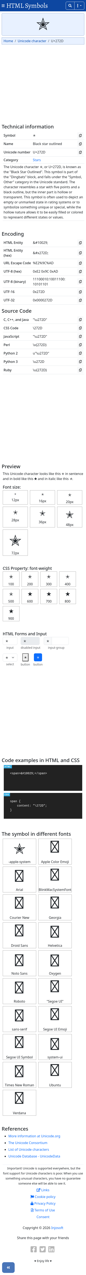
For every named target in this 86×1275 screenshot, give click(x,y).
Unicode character (32, 41)
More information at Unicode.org (34, 1136)
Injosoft (57, 1227)
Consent (42, 1217)
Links (43, 1190)
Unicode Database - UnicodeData (34, 1156)
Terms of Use (43, 1210)
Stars (37, 160)
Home (8, 41)
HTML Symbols (27, 5)
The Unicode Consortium (27, 1142)
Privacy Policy (43, 1203)
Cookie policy (43, 1196)
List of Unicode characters (28, 1149)
